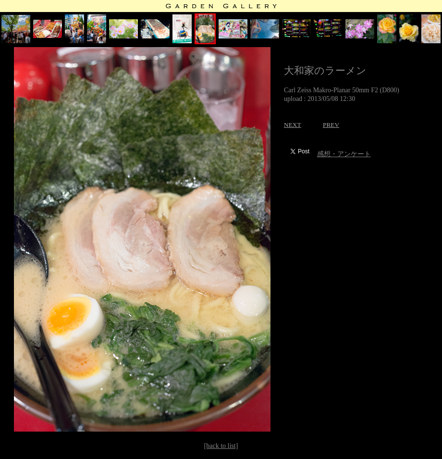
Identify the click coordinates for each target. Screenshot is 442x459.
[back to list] (221, 445)
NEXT (292, 124)
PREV (331, 124)
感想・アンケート (344, 154)
